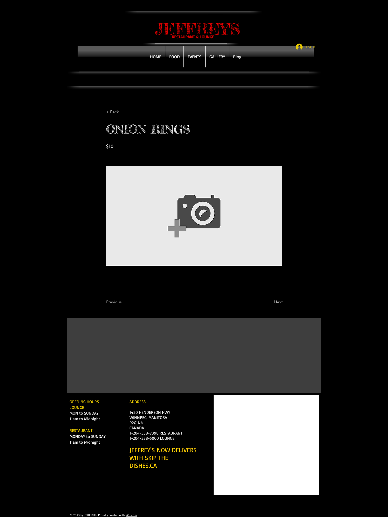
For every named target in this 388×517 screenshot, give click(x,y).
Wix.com (131, 515)
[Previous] (123, 302)
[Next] (270, 302)
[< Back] (123, 112)
